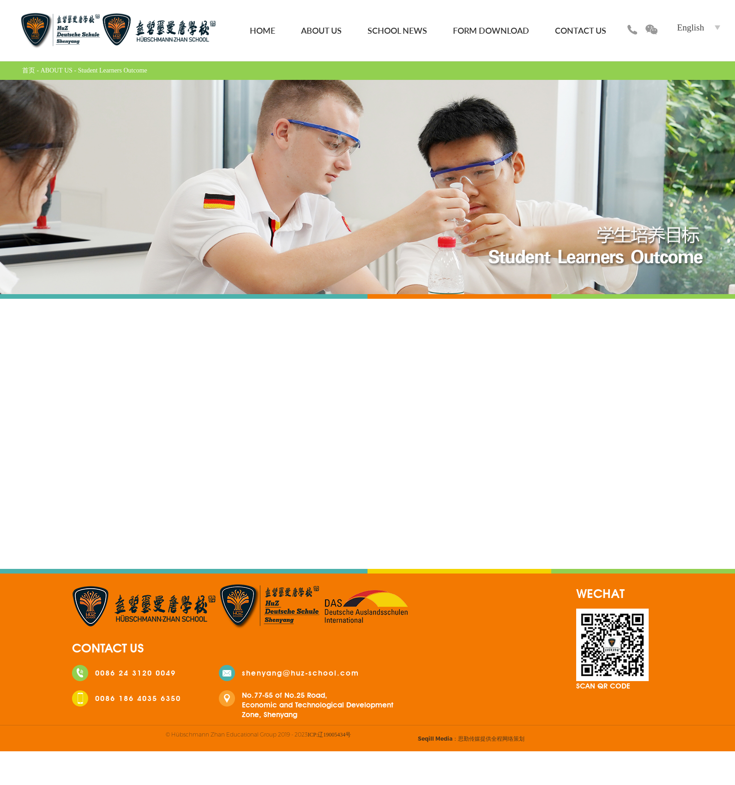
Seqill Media (435, 738)
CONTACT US (580, 30)
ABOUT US (321, 30)
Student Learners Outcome (112, 70)
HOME (262, 30)
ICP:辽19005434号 (329, 734)
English (691, 27)
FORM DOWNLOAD (491, 30)
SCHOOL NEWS (397, 30)
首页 (28, 70)
